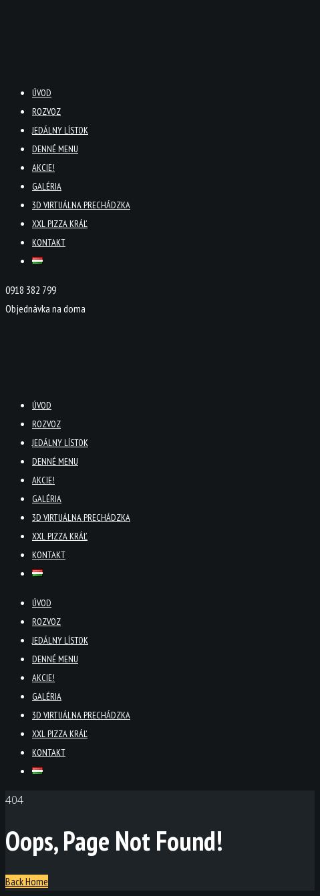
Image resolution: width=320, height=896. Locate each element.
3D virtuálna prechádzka (81, 205)
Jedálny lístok (60, 130)
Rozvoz (46, 111)
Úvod (41, 93)
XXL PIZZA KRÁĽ (60, 224)
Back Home (26, 881)
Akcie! (43, 168)
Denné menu (55, 149)
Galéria (46, 186)
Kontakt (48, 242)
